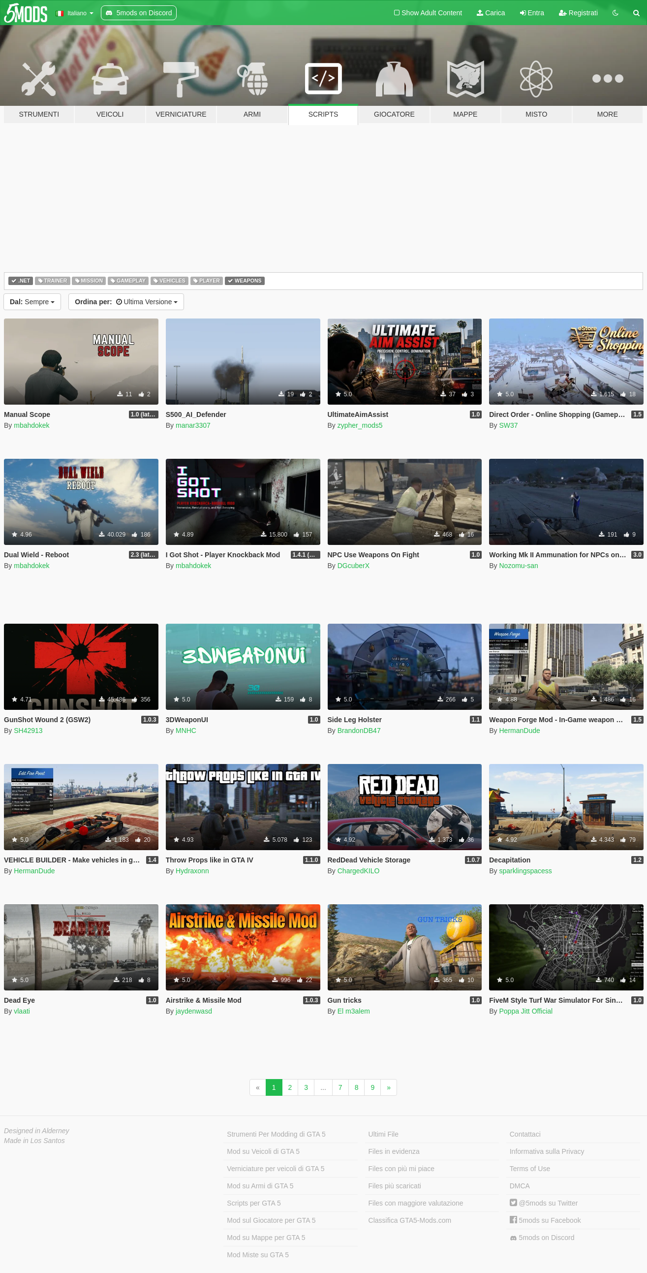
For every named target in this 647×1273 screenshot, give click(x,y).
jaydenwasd (194, 1011)
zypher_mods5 (360, 425)
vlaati (22, 1011)
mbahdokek (31, 425)
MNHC (186, 730)
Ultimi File (384, 1134)
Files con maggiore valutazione (416, 1203)
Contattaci (525, 1134)
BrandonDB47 (359, 730)
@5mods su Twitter (544, 1203)
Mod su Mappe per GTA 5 (266, 1237)
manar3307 (193, 425)
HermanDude (519, 730)
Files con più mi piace (402, 1169)
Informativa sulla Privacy (547, 1151)
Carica (491, 13)
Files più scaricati (395, 1186)
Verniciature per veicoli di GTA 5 (275, 1169)
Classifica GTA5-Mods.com (410, 1220)
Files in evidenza (394, 1151)
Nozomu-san (518, 566)
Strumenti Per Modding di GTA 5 (276, 1134)
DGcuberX (354, 566)
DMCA (520, 1186)
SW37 (508, 425)
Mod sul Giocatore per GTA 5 (271, 1220)
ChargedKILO (359, 871)
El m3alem (354, 1011)
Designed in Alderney (36, 1131)
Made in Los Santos (34, 1141)
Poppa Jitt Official (526, 1011)
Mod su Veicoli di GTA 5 (263, 1151)
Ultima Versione (126, 302)
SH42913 (28, 730)
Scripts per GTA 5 (253, 1203)
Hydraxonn (192, 871)
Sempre (32, 302)
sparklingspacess (525, 871)
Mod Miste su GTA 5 (258, 1255)
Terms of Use (530, 1169)
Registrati (578, 13)
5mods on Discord (542, 1238)
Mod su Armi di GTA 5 (260, 1186)
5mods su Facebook (545, 1220)
